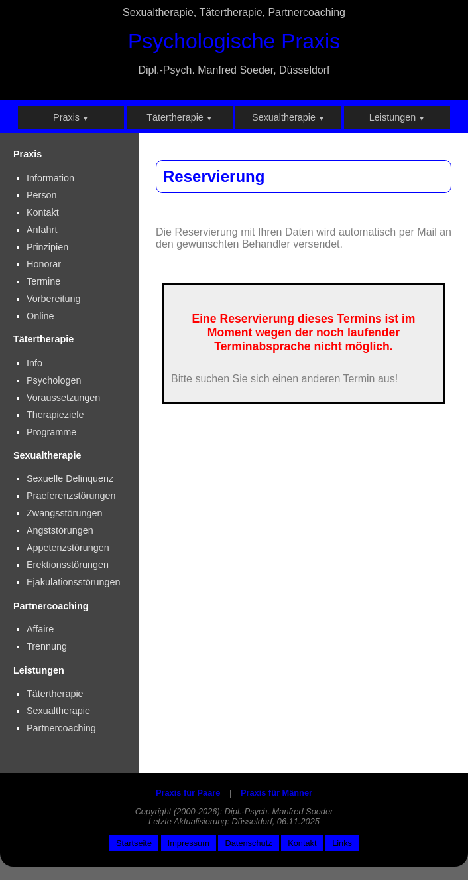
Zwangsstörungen (64, 513)
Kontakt (302, 843)
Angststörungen (60, 530)
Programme (51, 432)
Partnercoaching (61, 728)
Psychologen (54, 380)
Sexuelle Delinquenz (70, 478)
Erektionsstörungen (68, 564)
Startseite (134, 843)
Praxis (71, 117)
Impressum (188, 843)
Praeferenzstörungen (71, 495)
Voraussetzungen (63, 397)
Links (342, 843)
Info (34, 363)
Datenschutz (248, 843)
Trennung (47, 646)
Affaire (40, 629)
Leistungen (397, 117)
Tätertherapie (179, 117)
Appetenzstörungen (68, 547)
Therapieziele (55, 414)
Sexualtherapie (288, 117)
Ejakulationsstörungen (74, 582)
